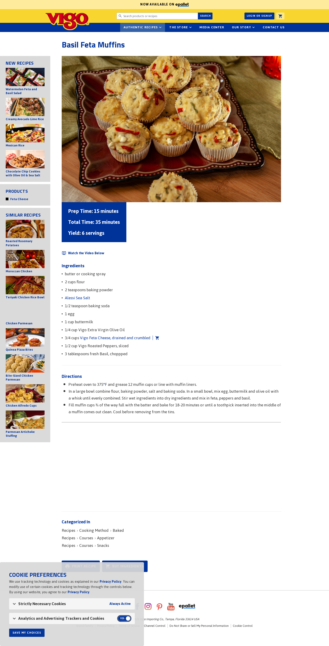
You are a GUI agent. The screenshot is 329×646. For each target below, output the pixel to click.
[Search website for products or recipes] (157, 16)
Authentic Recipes (141, 27)
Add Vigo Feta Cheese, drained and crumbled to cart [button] (156, 338)
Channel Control (154, 626)
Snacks (103, 545)
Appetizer (105, 538)
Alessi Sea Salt (77, 298)
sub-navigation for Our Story (254, 27)
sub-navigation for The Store (190, 27)
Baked (118, 530)
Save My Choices (27, 632)
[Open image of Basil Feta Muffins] (171, 129)
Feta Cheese (19, 199)
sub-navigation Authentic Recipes (160, 27)
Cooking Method (94, 530)
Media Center (211, 27)
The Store (178, 27)
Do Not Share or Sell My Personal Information (199, 626)
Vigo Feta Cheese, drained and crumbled (115, 338)
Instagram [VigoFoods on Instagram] (148, 606)
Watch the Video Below (86, 253)
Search (205, 15)
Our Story (241, 27)
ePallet (187, 606)
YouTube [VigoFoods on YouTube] (170, 606)
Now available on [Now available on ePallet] (94, 4)
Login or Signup (259, 15)
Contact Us (273, 27)
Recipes (68, 530)
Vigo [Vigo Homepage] (67, 21)
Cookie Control (243, 626)
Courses (86, 538)
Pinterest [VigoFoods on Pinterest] (159, 606)
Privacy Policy (110, 581)
